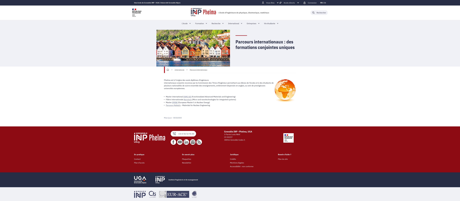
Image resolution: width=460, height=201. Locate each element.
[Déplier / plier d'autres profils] (270, 2)
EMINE (175, 102)
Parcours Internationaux (198, 70)
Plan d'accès (139, 162)
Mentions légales (237, 162)
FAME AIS (187, 97)
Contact (137, 158)
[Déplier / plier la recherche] (319, 12)
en (325, 3)
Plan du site (283, 158)
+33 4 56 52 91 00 (183, 133)
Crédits (233, 158)
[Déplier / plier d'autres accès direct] (289, 2)
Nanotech (188, 99)
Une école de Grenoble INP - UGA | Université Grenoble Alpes (157, 3)
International (179, 70)
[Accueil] (167, 69)
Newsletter (186, 162)
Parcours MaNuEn (173, 105)
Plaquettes (186, 158)
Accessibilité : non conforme (241, 166)
